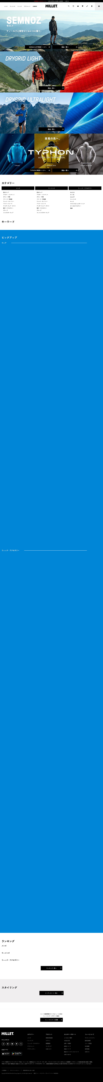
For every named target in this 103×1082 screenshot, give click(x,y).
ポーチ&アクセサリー (75, 206)
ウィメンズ (12, 6)
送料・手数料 (67, 1043)
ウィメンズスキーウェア (43, 212)
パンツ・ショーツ (7, 203)
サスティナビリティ (90, 1038)
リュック (19, 6)
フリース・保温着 (7, 199)
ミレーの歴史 (88, 1043)
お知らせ (67, 1)
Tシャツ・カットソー (8, 201)
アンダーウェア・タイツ (9, 206)
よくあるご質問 (68, 1038)
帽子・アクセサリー (8, 208)
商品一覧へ (69, 47)
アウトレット (27, 6)
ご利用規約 (4, 1070)
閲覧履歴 (48, 1043)
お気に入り (48, 1049)
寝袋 (71, 208)
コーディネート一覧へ (51, 993)
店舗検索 (35, 6)
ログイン (48, 1040)
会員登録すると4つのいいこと (40, 1)
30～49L (72, 194)
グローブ (5, 210)
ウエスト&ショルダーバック (77, 203)
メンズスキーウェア (8, 212)
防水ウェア (6, 192)
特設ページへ (39, 47)
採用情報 (87, 1049)
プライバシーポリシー (15, 1070)
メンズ (5, 6)
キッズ (72, 201)
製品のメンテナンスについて (71, 1052)
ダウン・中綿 (6, 197)
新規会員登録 (49, 1038)
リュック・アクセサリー (33, 1043)
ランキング (48, 1046)
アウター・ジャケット (8, 194)
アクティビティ (31, 1049)
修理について (67, 1046)
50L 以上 (72, 192)
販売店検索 (88, 1040)
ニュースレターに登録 (51, 1020)
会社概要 (87, 1046)
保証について (67, 1049)
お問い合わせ (67, 1054)
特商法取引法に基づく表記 (29, 1070)
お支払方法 (67, 1040)
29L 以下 (72, 197)
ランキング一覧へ (51, 968)
